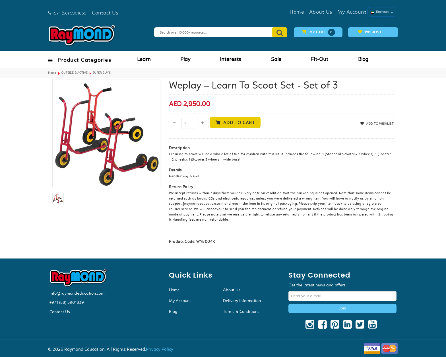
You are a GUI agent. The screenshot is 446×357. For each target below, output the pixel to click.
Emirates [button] (382, 12)
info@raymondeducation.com (76, 293)
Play (185, 59)
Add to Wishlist (379, 124)
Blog (363, 59)
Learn (144, 59)
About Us (231, 289)
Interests (230, 59)
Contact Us (59, 311)
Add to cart (239, 122)
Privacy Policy (159, 349)
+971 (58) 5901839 (66, 302)
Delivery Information (242, 300)
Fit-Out (319, 59)
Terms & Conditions (241, 311)
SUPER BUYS (101, 73)
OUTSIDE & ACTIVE (74, 73)
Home (52, 73)
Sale (276, 59)
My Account (180, 300)
